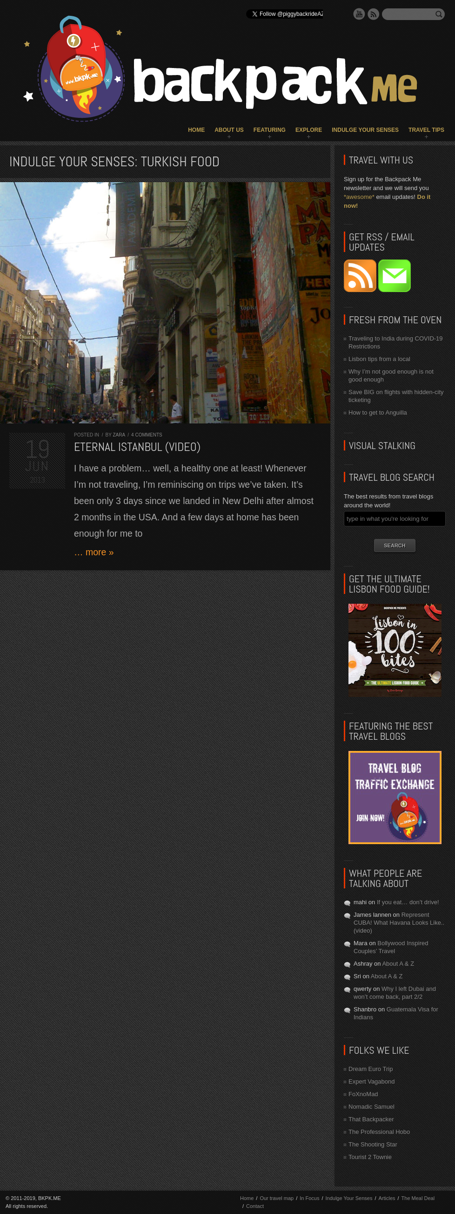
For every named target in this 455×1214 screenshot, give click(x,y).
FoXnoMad (363, 1094)
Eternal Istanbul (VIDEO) (137, 447)
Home (196, 130)
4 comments (146, 434)
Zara (119, 434)
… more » (94, 552)
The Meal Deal (418, 1198)
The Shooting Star (372, 1144)
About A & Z (398, 963)
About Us (229, 130)
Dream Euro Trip (370, 1068)
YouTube (359, 14)
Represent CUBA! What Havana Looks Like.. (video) (399, 922)
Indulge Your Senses (365, 130)
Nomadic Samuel (371, 1106)
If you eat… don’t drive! (408, 902)
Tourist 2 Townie (370, 1156)
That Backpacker (371, 1119)
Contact (255, 1206)
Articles (386, 1198)
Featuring (270, 130)
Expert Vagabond (371, 1081)
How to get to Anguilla (377, 412)
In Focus (309, 1198)
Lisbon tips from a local (379, 358)
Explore (308, 130)
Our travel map (277, 1198)
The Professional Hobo (379, 1131)
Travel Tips (426, 130)
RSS (374, 14)
